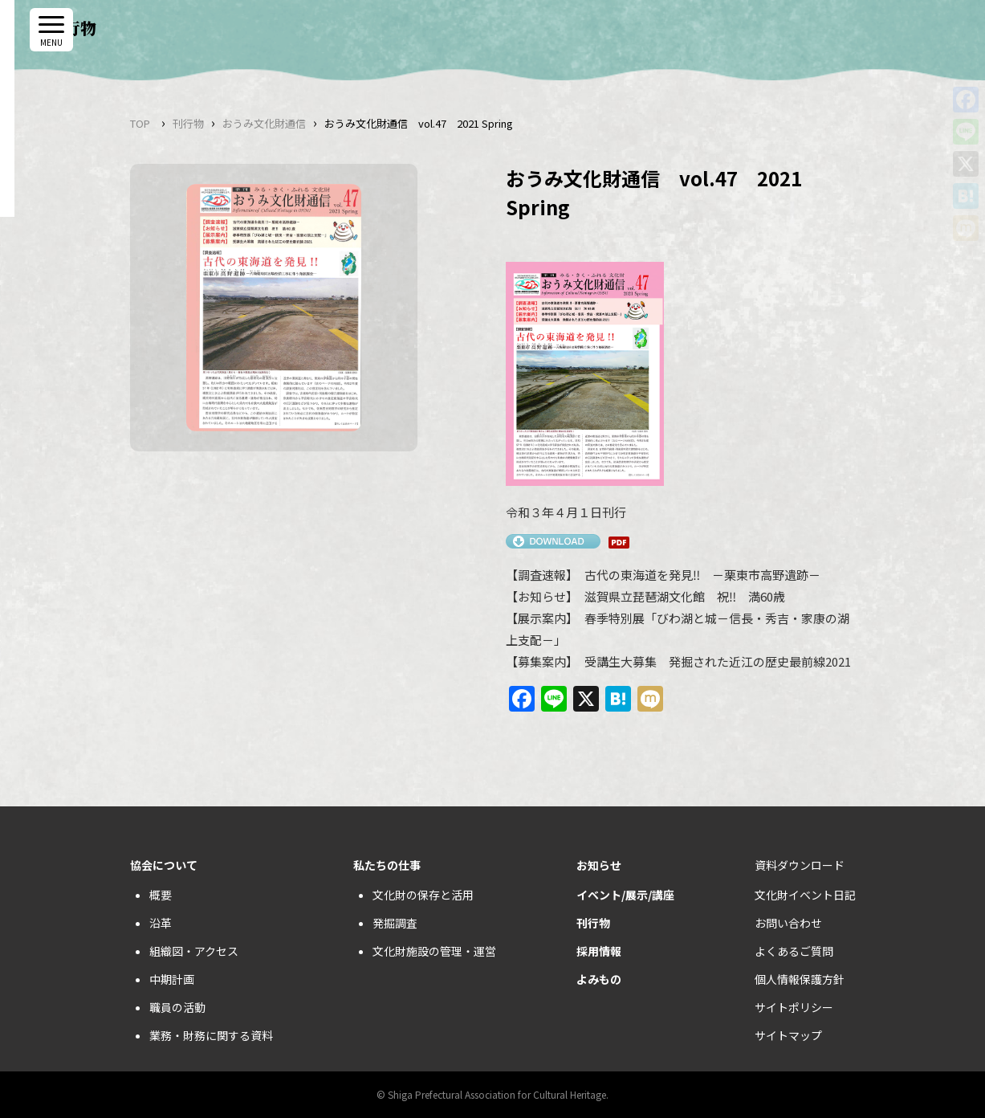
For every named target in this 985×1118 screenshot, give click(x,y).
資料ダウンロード (800, 865)
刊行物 (188, 123)
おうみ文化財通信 (264, 123)
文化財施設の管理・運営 (434, 951)
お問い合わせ (788, 923)
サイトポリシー (794, 1007)
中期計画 (171, 979)
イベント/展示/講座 (625, 895)
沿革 (160, 923)
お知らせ (598, 865)
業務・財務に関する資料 (211, 1035)
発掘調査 (394, 923)
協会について (163, 865)
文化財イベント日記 (805, 895)
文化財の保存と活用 (423, 895)
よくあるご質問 (794, 951)
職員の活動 (177, 1007)
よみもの (598, 979)
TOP (140, 123)
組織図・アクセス (193, 951)
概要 (160, 895)
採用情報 (598, 951)
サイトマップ (788, 1035)
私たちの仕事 (387, 865)
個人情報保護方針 (800, 979)
